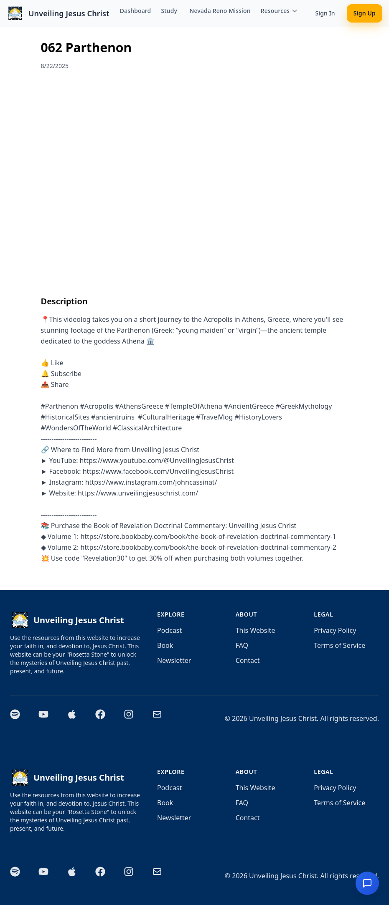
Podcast (169, 630)
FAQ (242, 645)
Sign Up (364, 13)
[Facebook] (104, 718)
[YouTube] (47, 718)
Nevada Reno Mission (219, 11)
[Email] (161, 718)
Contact (248, 660)
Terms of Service (339, 645)
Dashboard (135, 11)
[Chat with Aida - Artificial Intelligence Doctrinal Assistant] (367, 883)
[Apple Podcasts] (76, 718)
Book (165, 645)
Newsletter (174, 660)
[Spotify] (19, 718)
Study (169, 11)
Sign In (325, 13)
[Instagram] (133, 718)
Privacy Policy (335, 630)
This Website (255, 630)
